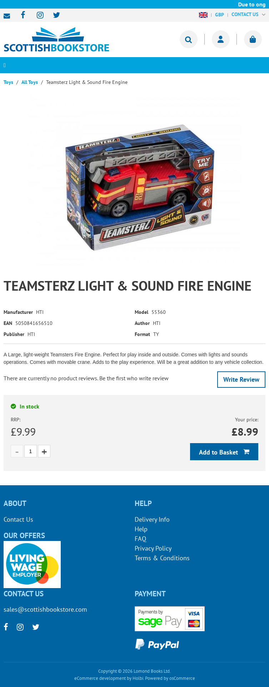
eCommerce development (100, 678)
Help (141, 529)
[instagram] (37, 15)
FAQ (140, 539)
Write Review (241, 379)
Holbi (138, 678)
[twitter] (53, 15)
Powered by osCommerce (170, 678)
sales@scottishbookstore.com (9, 16)
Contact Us (18, 519)
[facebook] (21, 15)
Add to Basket (219, 452)
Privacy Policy (153, 548)
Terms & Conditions (162, 558)
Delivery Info (152, 519)
